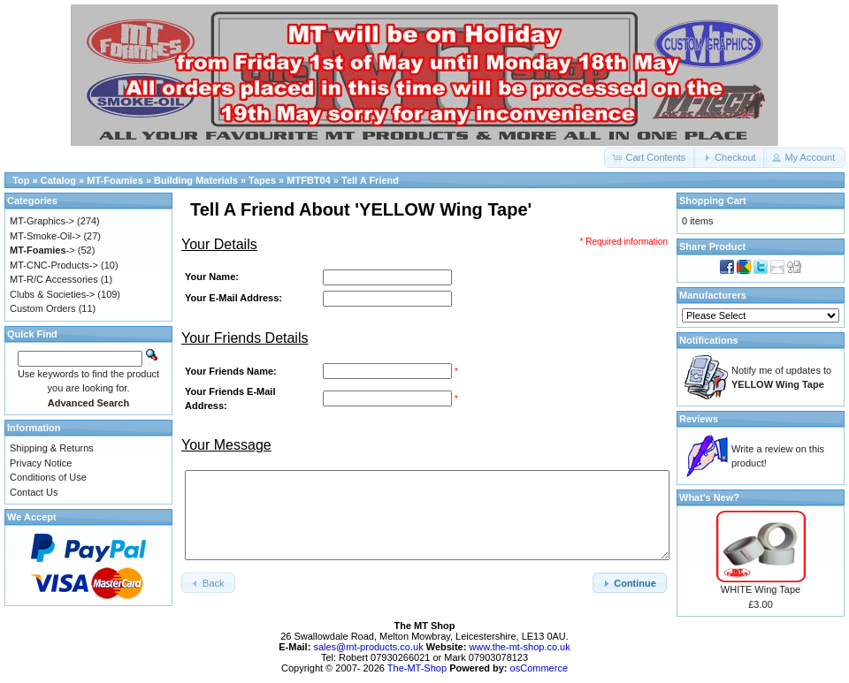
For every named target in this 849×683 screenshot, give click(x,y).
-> (42, 250)
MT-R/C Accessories (54, 279)
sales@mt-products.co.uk (369, 646)
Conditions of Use (48, 477)
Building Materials (196, 180)
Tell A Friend (370, 180)
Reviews (698, 419)
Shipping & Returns (52, 448)
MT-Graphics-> (42, 221)
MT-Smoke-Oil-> (45, 236)
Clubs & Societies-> (52, 294)
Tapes (262, 180)
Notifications (708, 340)
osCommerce (539, 668)
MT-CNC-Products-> (54, 265)
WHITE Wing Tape (760, 589)
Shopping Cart (712, 200)
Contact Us (33, 492)
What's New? (709, 497)
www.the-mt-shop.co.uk (519, 646)
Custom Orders (43, 308)
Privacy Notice (41, 463)
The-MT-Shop (417, 668)
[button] (650, 158)
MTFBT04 (309, 180)
